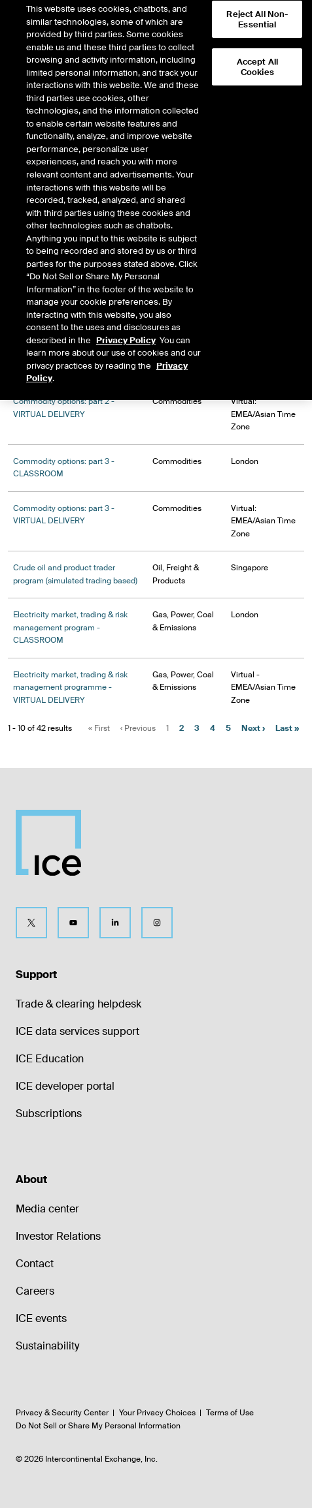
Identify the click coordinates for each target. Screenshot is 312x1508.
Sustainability (47, 1346)
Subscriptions (49, 1113)
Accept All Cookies (257, 55)
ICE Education (50, 1059)
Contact (35, 1263)
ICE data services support (77, 1031)
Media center (47, 1209)
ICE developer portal (65, 1086)
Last (287, 728)
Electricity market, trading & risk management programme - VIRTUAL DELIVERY (70, 687)
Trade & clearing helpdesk (78, 1004)
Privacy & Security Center (62, 1413)
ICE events (41, 1318)
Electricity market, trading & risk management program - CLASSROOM (70, 627)
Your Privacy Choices (157, 1413)
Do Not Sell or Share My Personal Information (98, 1426)
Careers (35, 1291)
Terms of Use (230, 1413)
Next (253, 728)
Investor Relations (58, 1236)
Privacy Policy (126, 328)
